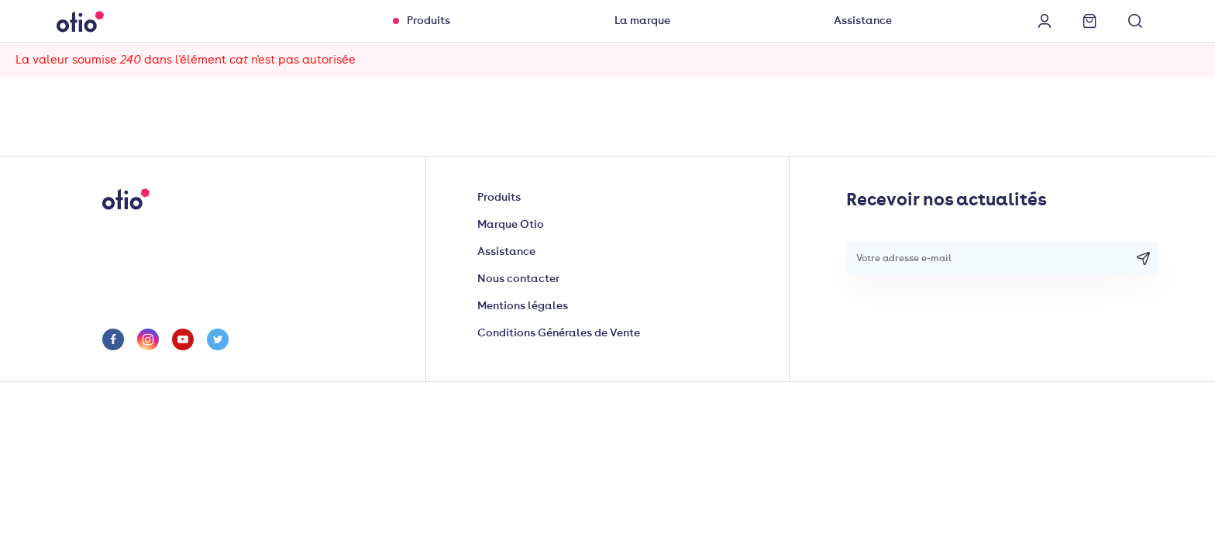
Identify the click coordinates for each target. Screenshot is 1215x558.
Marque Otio (510, 224)
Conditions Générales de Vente (558, 333)
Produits (428, 20)
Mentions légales (522, 306)
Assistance (863, 20)
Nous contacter (518, 278)
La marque (642, 20)
